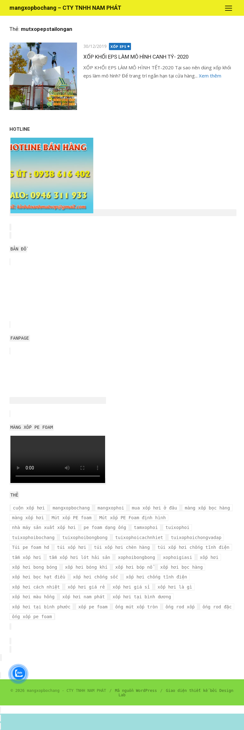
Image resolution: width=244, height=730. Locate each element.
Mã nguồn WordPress (136, 690)
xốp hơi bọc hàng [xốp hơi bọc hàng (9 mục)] (181, 567)
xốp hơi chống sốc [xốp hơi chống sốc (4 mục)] (95, 576)
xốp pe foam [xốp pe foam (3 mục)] (93, 606)
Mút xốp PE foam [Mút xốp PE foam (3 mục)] (72, 517)
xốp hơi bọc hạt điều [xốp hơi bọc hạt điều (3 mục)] (38, 576)
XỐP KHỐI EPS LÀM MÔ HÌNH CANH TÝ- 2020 (135, 57)
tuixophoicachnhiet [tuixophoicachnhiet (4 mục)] (139, 537)
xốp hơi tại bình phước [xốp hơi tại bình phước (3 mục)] (41, 606)
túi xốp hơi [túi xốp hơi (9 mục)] (71, 547)
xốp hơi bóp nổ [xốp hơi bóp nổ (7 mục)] (133, 567)
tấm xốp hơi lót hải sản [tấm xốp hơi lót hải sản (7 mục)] (79, 557)
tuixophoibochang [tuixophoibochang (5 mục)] (33, 537)
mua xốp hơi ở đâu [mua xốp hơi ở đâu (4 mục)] (154, 507)
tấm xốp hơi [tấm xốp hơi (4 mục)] (26, 557)
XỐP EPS (118, 46)
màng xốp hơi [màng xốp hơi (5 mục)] (28, 517)
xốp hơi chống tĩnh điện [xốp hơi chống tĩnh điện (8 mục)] (156, 576)
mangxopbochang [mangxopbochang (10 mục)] (71, 507)
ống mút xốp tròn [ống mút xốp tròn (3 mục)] (136, 606)
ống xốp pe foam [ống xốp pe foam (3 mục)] (32, 616)
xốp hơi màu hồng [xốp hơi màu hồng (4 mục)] (33, 596)
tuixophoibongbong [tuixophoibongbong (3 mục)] (84, 537)
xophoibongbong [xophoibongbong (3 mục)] (136, 557)
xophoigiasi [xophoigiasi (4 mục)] (177, 557)
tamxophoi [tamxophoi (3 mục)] (146, 527)
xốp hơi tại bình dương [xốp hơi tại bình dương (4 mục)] (142, 596)
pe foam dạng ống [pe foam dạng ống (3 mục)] (105, 527)
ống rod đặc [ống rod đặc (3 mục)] (217, 606)
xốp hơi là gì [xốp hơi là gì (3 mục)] (175, 586)
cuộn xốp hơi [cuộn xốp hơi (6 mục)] (29, 507)
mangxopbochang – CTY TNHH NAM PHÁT (65, 7)
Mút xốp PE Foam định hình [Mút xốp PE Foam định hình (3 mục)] (132, 517)
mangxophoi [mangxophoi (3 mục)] (111, 507)
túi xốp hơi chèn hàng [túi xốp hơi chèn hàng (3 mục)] (122, 547)
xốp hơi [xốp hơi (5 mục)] (209, 557)
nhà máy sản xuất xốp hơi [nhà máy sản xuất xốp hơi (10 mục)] (44, 527)
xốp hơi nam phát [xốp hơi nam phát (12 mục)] (83, 596)
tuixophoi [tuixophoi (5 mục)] (177, 527)
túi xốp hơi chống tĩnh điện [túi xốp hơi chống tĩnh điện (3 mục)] (193, 547)
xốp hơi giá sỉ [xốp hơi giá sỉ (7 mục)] (131, 586)
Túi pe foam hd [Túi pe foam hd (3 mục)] (30, 547)
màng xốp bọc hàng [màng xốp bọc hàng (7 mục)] (207, 507)
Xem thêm (210, 75)
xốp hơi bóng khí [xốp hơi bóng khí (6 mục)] (86, 567)
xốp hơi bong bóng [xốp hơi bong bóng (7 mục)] (34, 567)
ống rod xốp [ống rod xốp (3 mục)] (180, 606)
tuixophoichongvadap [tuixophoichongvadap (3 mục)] (196, 537)
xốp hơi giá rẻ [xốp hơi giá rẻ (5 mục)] (86, 586)
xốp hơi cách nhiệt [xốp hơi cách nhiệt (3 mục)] (36, 586)
